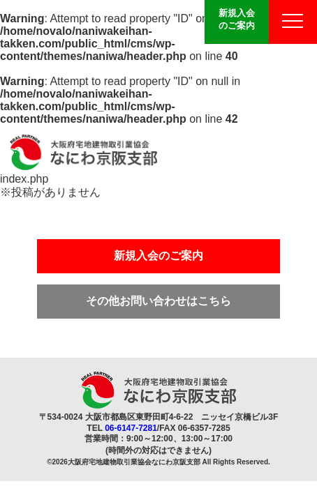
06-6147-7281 (131, 428)
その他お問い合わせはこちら (158, 301)
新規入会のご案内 (237, 19)
